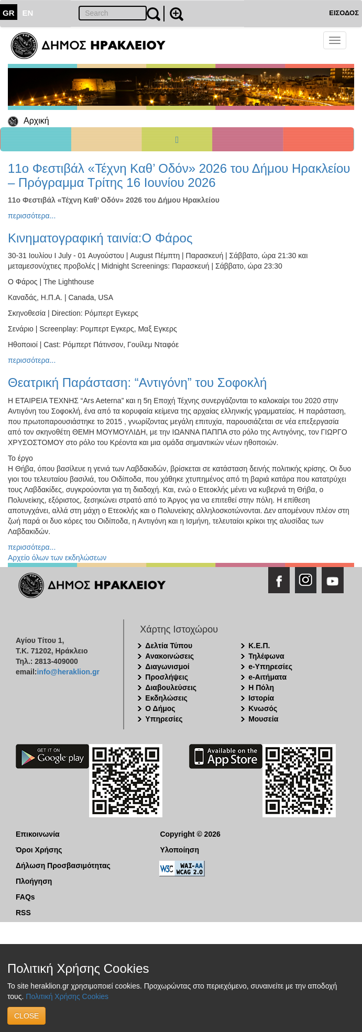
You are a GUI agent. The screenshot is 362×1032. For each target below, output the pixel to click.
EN (28, 12)
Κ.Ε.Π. (259, 645)
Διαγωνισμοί (167, 666)
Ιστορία (261, 698)
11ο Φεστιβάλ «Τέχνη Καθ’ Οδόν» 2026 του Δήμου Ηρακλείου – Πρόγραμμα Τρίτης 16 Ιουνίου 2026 (179, 175)
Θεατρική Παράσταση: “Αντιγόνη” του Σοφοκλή (137, 382)
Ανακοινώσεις (169, 656)
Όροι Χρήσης (39, 850)
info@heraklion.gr (68, 672)
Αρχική (36, 120)
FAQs (25, 897)
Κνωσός (262, 708)
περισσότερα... (32, 216)
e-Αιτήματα (267, 677)
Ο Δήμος (160, 708)
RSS (23, 912)
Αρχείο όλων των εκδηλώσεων (57, 557)
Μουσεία (263, 719)
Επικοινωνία (38, 834)
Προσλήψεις (166, 677)
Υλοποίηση (179, 850)
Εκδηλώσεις (166, 698)
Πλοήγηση (34, 881)
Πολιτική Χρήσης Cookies (67, 996)
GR (9, 12)
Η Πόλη (261, 687)
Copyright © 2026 (190, 834)
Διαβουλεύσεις (170, 687)
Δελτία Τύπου (168, 645)
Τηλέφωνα (266, 656)
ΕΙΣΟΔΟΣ (344, 13)
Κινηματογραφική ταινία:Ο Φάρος (100, 238)
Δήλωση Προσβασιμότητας (63, 865)
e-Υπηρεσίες (270, 666)
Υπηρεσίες (163, 719)
